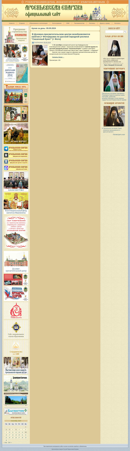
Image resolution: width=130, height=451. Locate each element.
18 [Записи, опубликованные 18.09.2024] (13, 435)
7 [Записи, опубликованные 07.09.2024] (22, 429)
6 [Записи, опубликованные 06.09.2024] (19, 429)
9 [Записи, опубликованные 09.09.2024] (6, 432)
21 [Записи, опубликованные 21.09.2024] (22, 435)
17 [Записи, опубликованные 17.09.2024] (9, 435)
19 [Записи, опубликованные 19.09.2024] (16, 435)
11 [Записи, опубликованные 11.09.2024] (13, 432)
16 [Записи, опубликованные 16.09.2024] (6, 435)
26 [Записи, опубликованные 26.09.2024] (16, 437)
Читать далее (58, 57)
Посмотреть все (119, 134)
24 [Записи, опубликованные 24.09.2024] (9, 437)
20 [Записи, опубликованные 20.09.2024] (19, 435)
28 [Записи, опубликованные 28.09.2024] (22, 437)
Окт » (10, 442)
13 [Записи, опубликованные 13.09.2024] (19, 432)
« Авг (5, 442)
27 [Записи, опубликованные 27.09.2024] (19, 437)
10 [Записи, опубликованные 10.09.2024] (9, 432)
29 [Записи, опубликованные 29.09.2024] (25, 437)
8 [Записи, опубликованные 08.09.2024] (25, 429)
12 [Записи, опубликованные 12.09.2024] (16, 432)
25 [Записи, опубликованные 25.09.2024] (13, 437)
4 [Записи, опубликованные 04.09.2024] (12, 429)
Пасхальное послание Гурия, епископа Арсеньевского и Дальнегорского (112, 130)
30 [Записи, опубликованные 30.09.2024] (6, 440)
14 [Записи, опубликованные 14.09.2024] (22, 432)
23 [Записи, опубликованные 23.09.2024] (6, 437)
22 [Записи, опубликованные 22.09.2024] (25, 435)
